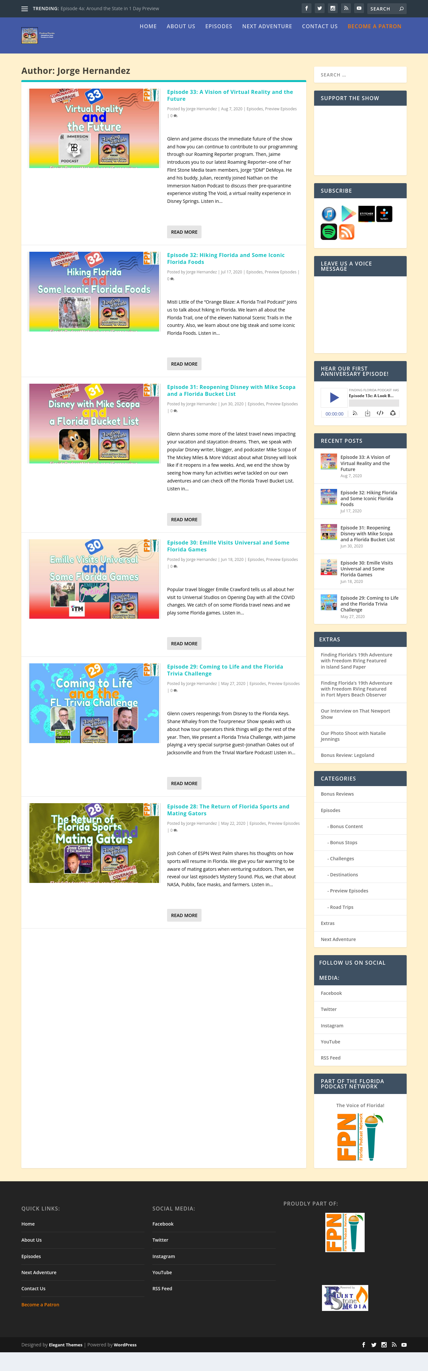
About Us (181, 45)
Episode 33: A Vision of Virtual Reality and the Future (230, 114)
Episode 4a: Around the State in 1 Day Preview (110, 8)
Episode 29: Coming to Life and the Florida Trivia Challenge (225, 689)
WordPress (125, 1363)
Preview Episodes (281, 127)
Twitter (328, 1028)
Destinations (344, 893)
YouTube (330, 1060)
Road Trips (341, 926)
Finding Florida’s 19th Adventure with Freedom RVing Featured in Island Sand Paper (356, 679)
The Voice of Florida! (360, 1124)
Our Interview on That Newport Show (355, 732)
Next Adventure (267, 45)
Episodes (218, 45)
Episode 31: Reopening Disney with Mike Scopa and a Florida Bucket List (231, 409)
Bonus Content (346, 845)
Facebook (331, 1012)
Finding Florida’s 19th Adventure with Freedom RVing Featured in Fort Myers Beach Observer (356, 707)
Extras (327, 942)
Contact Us (320, 45)
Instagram (332, 1044)
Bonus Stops (343, 861)
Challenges (342, 877)
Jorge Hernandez (201, 127)
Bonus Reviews (337, 812)
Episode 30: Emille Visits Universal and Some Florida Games (228, 565)
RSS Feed (330, 1076)
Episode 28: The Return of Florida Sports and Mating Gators (228, 829)
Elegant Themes (65, 1363)
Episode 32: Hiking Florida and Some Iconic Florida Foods (226, 277)
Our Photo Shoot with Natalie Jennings (353, 755)
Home (148, 45)
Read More (184, 250)
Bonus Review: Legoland (347, 774)
